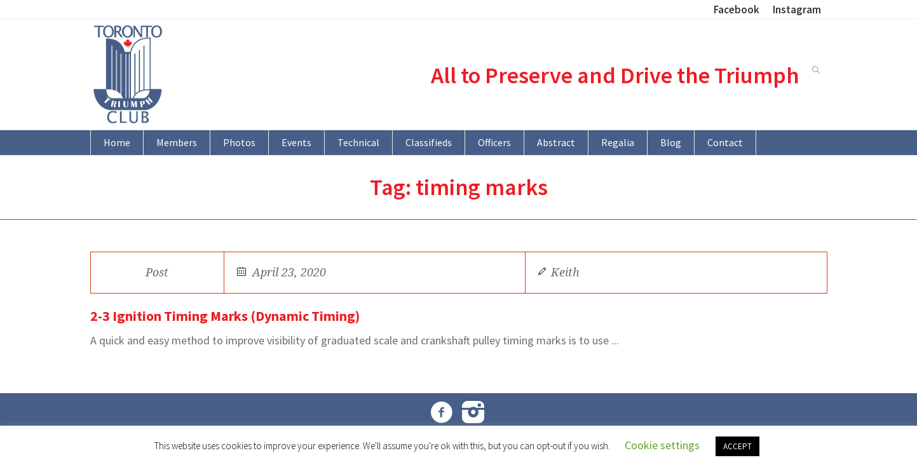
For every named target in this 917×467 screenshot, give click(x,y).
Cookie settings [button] (662, 445)
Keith (565, 272)
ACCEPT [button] (737, 446)
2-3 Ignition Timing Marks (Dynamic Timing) (225, 316)
